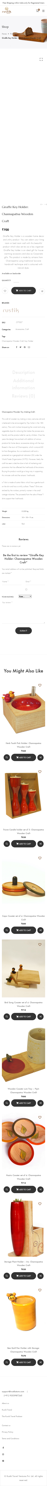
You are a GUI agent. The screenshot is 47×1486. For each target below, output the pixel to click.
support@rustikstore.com (13, 1391)
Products (13, 33)
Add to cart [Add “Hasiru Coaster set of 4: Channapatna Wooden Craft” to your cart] (25, 1189)
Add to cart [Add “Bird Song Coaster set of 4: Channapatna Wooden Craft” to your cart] (25, 1016)
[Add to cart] (23, 757)
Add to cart (25, 290)
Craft (27, 329)
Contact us (6, 1425)
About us (5, 1403)
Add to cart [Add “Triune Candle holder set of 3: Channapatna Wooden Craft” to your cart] (25, 843)
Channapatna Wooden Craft (13, 341)
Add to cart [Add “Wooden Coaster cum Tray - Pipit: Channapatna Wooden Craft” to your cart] (25, 1103)
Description (23, 372)
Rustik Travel (7, 1409)
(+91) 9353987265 (13, 1395)
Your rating (8, 597)
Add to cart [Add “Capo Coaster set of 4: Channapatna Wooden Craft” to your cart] (25, 930)
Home (4, 33)
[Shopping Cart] (37, 11)
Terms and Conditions (10, 1438)
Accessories (20, 329)
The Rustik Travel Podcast (12, 1416)
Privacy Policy (7, 1432)
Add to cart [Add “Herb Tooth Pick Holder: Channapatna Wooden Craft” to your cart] (25, 757)
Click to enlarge (41, 59)
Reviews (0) (23, 395)
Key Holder (28, 341)
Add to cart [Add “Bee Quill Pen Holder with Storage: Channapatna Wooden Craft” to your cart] (25, 1362)
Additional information (23, 384)
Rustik (23, 33)
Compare (42, 291)
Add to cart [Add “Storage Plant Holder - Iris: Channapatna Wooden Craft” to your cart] (25, 1275)
